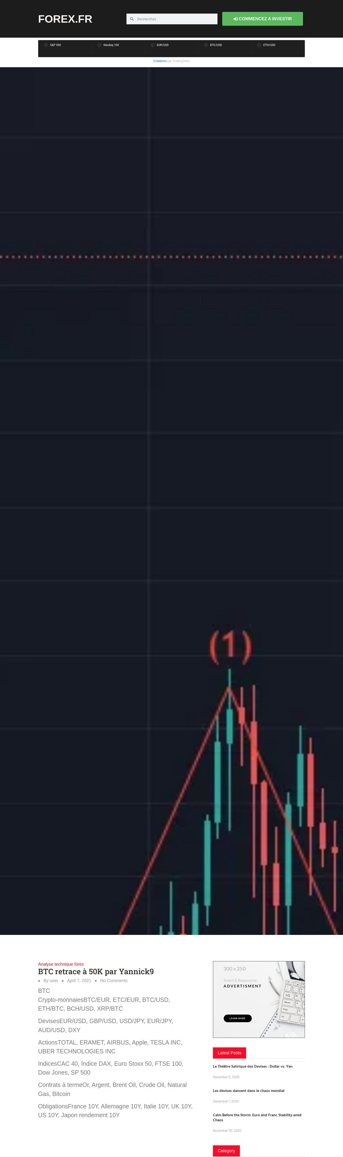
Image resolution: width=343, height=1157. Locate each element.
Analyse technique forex (61, 964)
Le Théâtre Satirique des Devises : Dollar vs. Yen (253, 1066)
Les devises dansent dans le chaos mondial (248, 1090)
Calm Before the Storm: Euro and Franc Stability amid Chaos (257, 1117)
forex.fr (65, 19)
